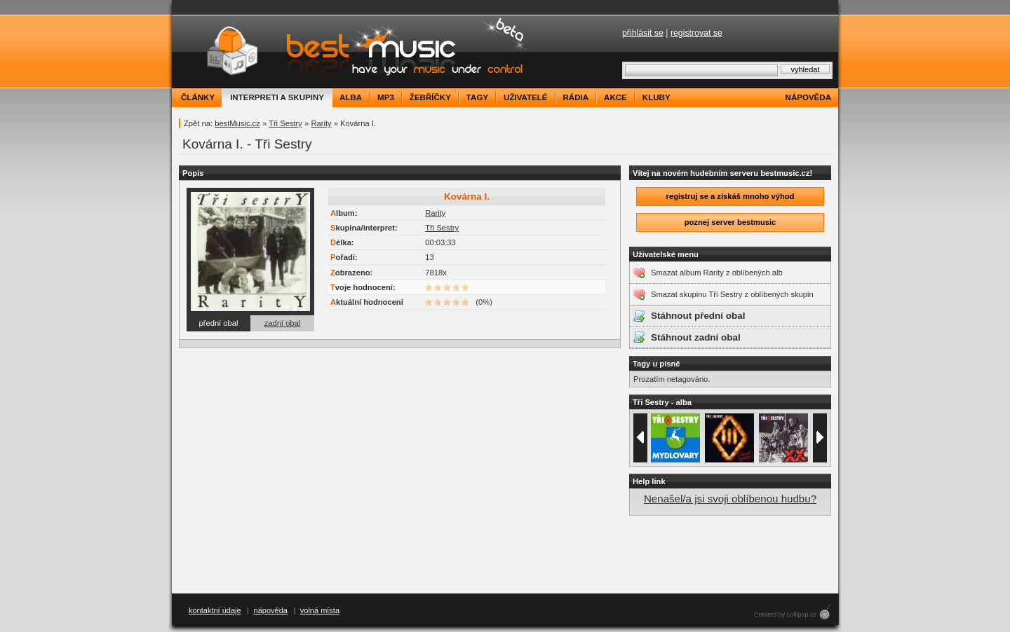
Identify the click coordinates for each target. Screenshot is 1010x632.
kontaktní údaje (215, 610)
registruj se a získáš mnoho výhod (730, 196)
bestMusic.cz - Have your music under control (354, 51)
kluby (656, 97)
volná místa (319, 610)
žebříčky (430, 97)
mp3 (385, 97)
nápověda (808, 97)
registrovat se (696, 33)
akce (615, 97)
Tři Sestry (285, 123)
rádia (576, 97)
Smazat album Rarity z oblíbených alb (717, 272)
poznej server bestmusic (730, 222)
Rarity (321, 123)
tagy (477, 97)
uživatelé (525, 97)
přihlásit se (643, 33)
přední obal (218, 323)
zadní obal (282, 323)
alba (350, 97)
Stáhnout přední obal (698, 315)
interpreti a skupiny (277, 97)
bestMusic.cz (237, 123)
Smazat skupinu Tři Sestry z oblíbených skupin (732, 294)
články (198, 97)
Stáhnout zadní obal (696, 337)
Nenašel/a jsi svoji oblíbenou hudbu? (730, 498)
